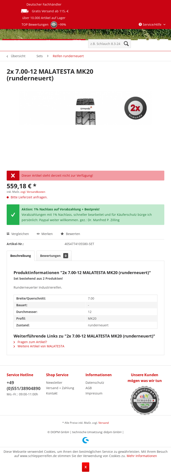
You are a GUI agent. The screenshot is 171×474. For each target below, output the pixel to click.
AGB (89, 388)
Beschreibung (20, 256)
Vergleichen (18, 234)
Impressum (94, 393)
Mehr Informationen (142, 456)
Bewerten (70, 234)
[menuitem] (109, 43)
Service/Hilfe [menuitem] (150, 24)
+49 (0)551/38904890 (24, 385)
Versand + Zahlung (60, 388)
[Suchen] (126, 43)
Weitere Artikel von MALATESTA (39, 346)
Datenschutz (95, 382)
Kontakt (51, 393)
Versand (103, 423)
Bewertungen (54, 255)
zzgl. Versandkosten (32, 192)
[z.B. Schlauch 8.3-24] (109, 43)
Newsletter (54, 382)
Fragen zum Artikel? (30, 342)
